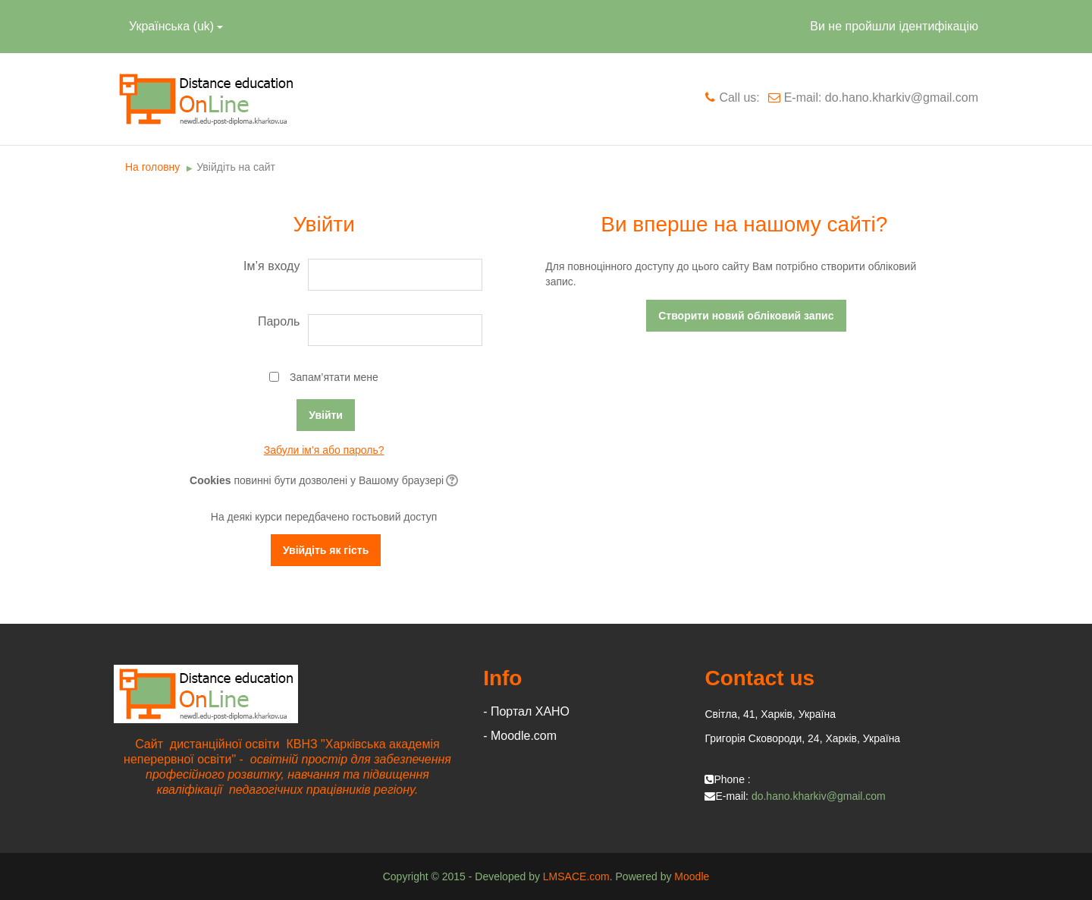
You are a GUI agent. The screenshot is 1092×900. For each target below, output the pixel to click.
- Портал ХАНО (526, 711)
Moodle (691, 876)
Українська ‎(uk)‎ (176, 26)
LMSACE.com (576, 876)
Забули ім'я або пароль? (324, 450)
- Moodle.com (520, 735)
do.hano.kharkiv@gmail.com (819, 796)
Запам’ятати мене (334, 377)
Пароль (279, 321)
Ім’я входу (271, 266)
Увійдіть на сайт (235, 167)
